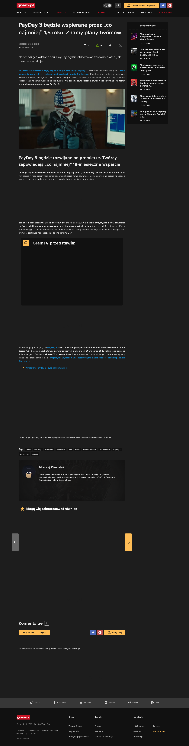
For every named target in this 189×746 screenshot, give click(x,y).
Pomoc (97, 726)
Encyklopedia (126, 12)
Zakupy (156, 726)
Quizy (61, 12)
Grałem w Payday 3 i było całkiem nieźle (46, 367)
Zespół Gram (75, 726)
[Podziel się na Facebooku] (110, 45)
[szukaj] (118, 5)
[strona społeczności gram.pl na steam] (133, 702)
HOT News (138, 726)
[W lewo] (15, 542)
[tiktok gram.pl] (35, 702)
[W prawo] (128, 542)
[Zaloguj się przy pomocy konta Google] (169, 5)
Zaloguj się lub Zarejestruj (143, 5)
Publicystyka (82, 12)
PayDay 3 (52, 347)
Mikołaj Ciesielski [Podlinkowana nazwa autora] (52, 467)
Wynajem (147, 12)
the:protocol (159, 731)
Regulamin (74, 731)
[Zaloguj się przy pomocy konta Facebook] (163, 5)
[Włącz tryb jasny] (107, 5)
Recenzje (41, 12)
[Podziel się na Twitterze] (120, 45)
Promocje (104, 12)
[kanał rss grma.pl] (155, 702)
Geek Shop (165, 12)
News (22, 12)
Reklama (98, 731)
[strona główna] (32, 5)
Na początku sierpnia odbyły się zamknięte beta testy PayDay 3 (53, 70)
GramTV (137, 731)
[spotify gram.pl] (109, 702)
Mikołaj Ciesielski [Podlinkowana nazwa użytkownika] (29, 44)
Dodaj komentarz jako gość (34, 632)
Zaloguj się (117, 632)
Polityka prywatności (79, 736)
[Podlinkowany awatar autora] (29, 471)
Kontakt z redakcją (104, 736)
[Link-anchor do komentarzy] (86, 45)
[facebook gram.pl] (59, 702)
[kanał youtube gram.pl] (85, 702)
